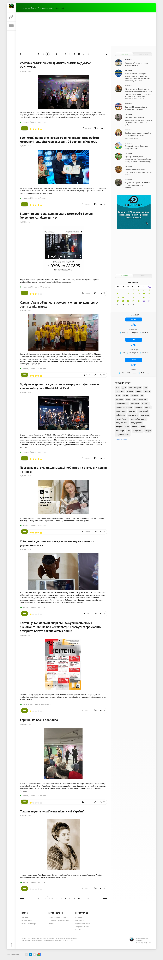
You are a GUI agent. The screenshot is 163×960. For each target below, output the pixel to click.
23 (133, 301)
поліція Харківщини (138, 419)
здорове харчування (124, 407)
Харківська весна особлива (39, 720)
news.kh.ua (26, 8)
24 (139, 301)
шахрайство (137, 431)
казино (147, 407)
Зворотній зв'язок (82, 927)
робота (134, 427)
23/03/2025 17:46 (25, 724)
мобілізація (120, 415)
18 (144, 297)
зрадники (138, 407)
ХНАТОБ (147, 392)
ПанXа (88, 375)
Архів (143, 276)
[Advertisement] (86, 29)
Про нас (78, 930)
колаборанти (121, 411)
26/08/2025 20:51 (25, 146)
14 (123, 297)
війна (128, 399)
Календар (124, 276)
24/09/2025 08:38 (25, 71)
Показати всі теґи (121, 440)
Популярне (124, 54)
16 (133, 297)
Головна (25, 917)
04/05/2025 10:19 (25, 392)
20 (118, 301)
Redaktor (88, 128)
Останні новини (27, 921)
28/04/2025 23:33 (25, 476)
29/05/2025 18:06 (25, 311)
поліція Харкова (122, 419)
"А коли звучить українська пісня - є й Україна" (52, 811)
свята (142, 427)
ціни (128, 431)
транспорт (120, 431)
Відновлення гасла (82, 924)
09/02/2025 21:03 (25, 816)
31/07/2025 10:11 (25, 222)
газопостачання (122, 403)
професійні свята (122, 427)
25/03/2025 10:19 (25, 635)
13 (118, 297)
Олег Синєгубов (135, 388)
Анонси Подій (46, 287)
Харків (33, 8)
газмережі (142, 399)
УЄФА (138, 392)
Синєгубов (120, 392)
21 (123, 301)
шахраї (148, 431)
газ (134, 399)
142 (88, 54)
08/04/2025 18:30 (25, 549)
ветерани (119, 399)
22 (128, 301)
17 (139, 297)
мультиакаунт (133, 415)
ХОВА (118, 395)
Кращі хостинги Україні (57, 917)
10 (79, 54)
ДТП (124, 388)
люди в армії (143, 411)
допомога (135, 403)
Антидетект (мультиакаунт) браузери (58, 922)
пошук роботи (136, 423)
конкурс (132, 411)
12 (149, 294)
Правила (78, 917)
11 (144, 294)
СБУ (145, 388)
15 (128, 297)
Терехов (130, 392)
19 (149, 297)
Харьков (134, 395)
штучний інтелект (122, 435)
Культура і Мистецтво (46, 8)
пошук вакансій (122, 423)
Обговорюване (143, 54)
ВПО (117, 388)
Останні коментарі (29, 924)
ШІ (142, 395)
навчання (145, 415)
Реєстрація (79, 921)
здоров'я (145, 403)
